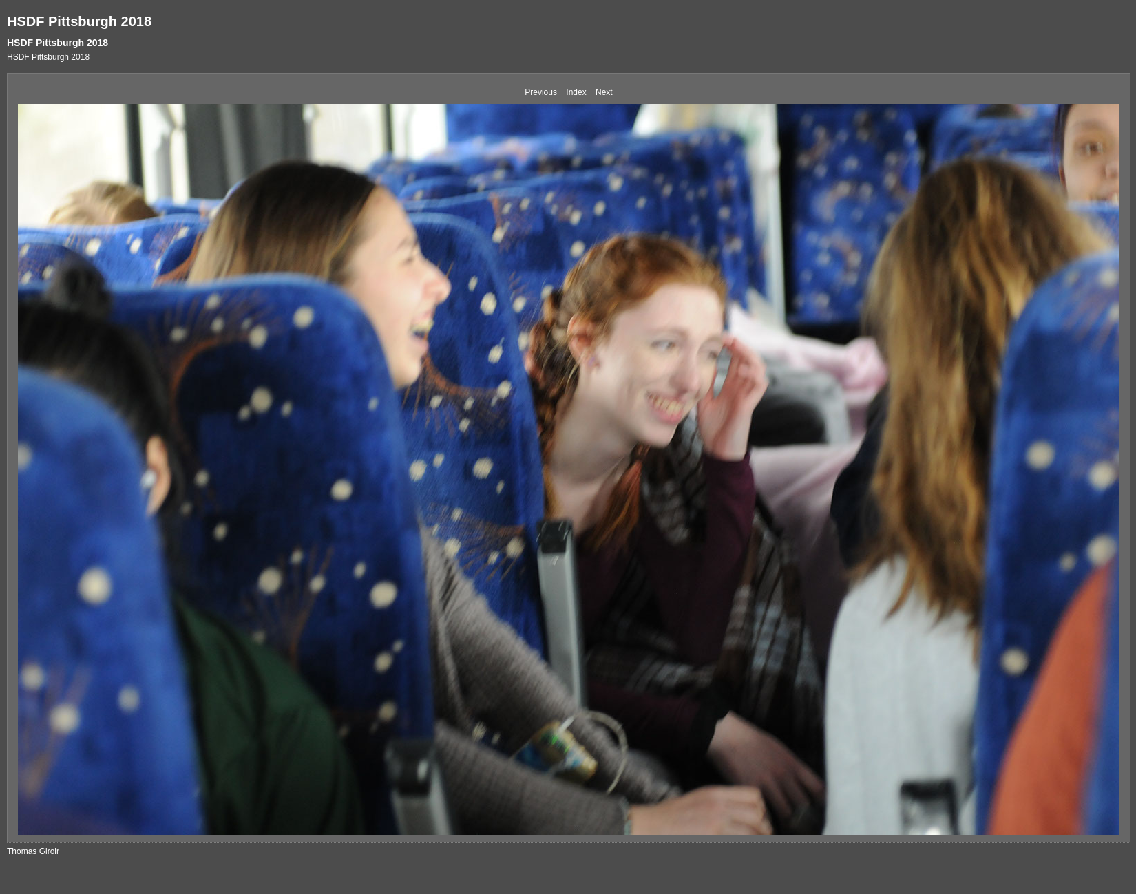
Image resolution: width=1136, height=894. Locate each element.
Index (576, 92)
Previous (541, 92)
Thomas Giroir (33, 851)
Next (604, 92)
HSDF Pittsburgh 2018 (79, 21)
